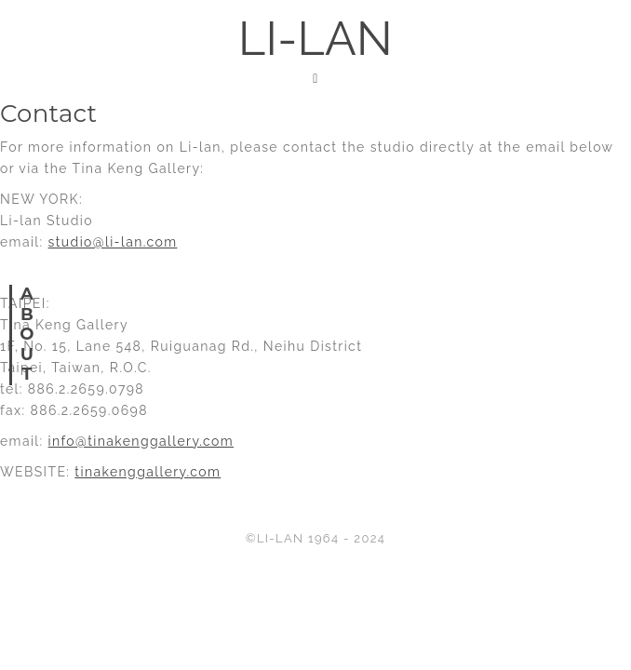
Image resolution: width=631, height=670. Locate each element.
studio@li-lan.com (113, 241)
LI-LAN (315, 38)
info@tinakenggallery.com (141, 441)
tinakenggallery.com (147, 471)
